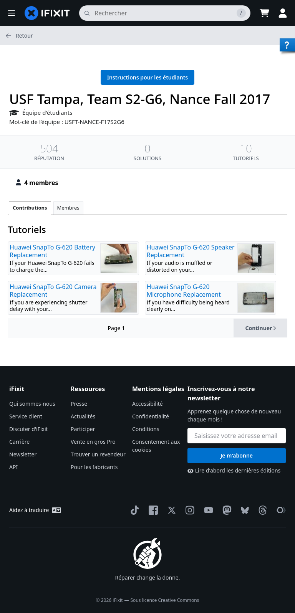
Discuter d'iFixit (28, 429)
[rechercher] (164, 13)
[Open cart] (264, 13)
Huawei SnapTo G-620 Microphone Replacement (184, 291)
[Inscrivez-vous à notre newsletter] (236, 435)
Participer (83, 429)
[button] (11, 13)
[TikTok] (133, 510)
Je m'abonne (236, 455)
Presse (79, 403)
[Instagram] (188, 510)
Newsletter (22, 454)
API (13, 467)
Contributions (30, 207)
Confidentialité (150, 416)
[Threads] (261, 510)
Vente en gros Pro (93, 441)
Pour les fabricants (94, 467)
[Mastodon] (225, 510)
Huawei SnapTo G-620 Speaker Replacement (191, 251)
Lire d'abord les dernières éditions (233, 470)
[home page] (47, 13)
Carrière (19, 441)
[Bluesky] (243, 510)
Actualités (83, 416)
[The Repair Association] (279, 510)
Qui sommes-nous (32, 403)
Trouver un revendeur (98, 454)
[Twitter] (170, 510)
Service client (25, 416)
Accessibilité (147, 403)
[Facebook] (152, 510)
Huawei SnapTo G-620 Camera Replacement (53, 291)
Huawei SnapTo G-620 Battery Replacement (52, 251)
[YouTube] (207, 510)
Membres (68, 207)
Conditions (145, 429)
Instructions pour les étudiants (147, 77)
